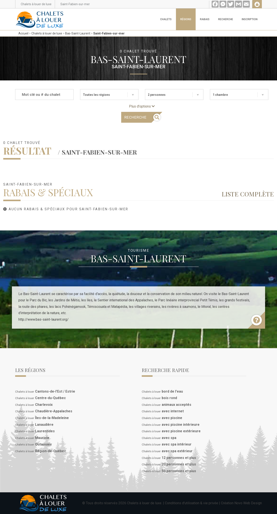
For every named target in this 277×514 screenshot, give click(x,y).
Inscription (250, 19)
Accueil (23, 33)
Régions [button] (185, 19)
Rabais (204, 19)
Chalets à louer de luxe (46, 33)
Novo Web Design (248, 503)
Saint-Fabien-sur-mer (109, 33)
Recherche (225, 19)
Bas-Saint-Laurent (77, 33)
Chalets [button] (166, 19)
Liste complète (248, 194)
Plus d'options (142, 106)
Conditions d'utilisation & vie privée (191, 503)
